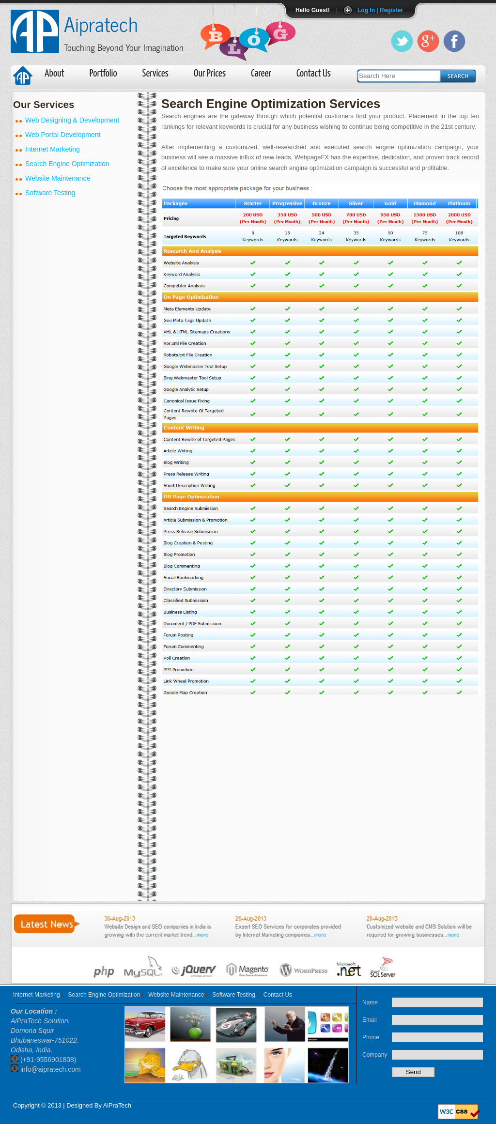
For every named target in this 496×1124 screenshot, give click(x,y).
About (54, 73)
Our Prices (210, 73)
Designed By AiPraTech (98, 1105)
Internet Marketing (36, 994)
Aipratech (101, 23)
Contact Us (313, 73)
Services (155, 73)
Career (261, 73)
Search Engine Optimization (104, 994)
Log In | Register (380, 10)
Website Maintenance (176, 994)
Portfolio (103, 73)
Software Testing (233, 994)
